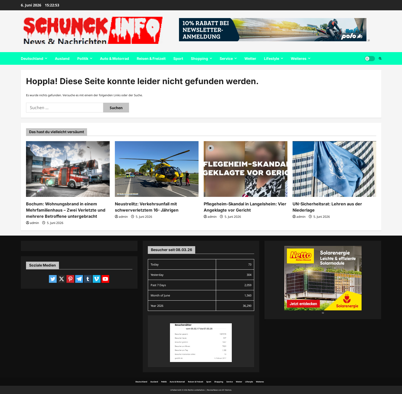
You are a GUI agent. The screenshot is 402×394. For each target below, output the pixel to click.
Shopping (199, 58)
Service (226, 58)
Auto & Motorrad (114, 58)
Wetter (250, 58)
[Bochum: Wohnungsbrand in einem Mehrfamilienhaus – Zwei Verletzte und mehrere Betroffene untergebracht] (68, 169)
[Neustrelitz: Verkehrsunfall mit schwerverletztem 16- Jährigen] (157, 169)
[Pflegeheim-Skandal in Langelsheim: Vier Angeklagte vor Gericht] (245, 169)
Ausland (62, 58)
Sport (178, 58)
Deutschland (32, 58)
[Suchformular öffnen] (380, 58)
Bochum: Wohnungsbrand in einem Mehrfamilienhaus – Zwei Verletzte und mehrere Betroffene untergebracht (65, 210)
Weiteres (298, 58)
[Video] (211, 148)
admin (34, 223)
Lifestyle (271, 58)
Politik (82, 58)
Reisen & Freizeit (151, 58)
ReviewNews (212, 390)
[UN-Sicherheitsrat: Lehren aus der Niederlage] (334, 169)
